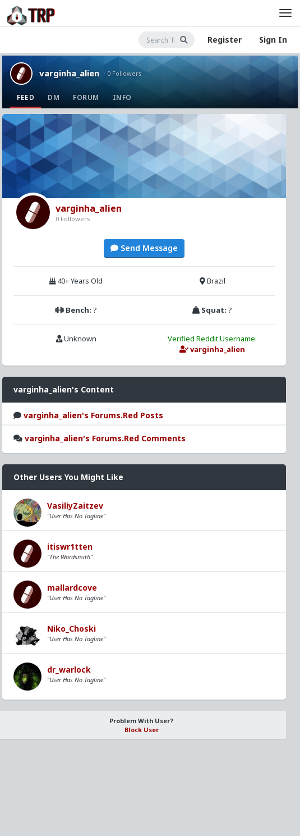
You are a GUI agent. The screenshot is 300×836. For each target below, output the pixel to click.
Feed (25, 97)
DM (53, 97)
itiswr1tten (70, 546)
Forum (86, 97)
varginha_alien (69, 73)
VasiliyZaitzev (75, 505)
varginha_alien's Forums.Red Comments (105, 438)
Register (224, 39)
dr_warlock (69, 669)
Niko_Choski (71, 628)
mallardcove (72, 587)
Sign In (273, 39)
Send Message (144, 248)
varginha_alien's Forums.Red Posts (93, 415)
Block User (141, 729)
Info (122, 97)
